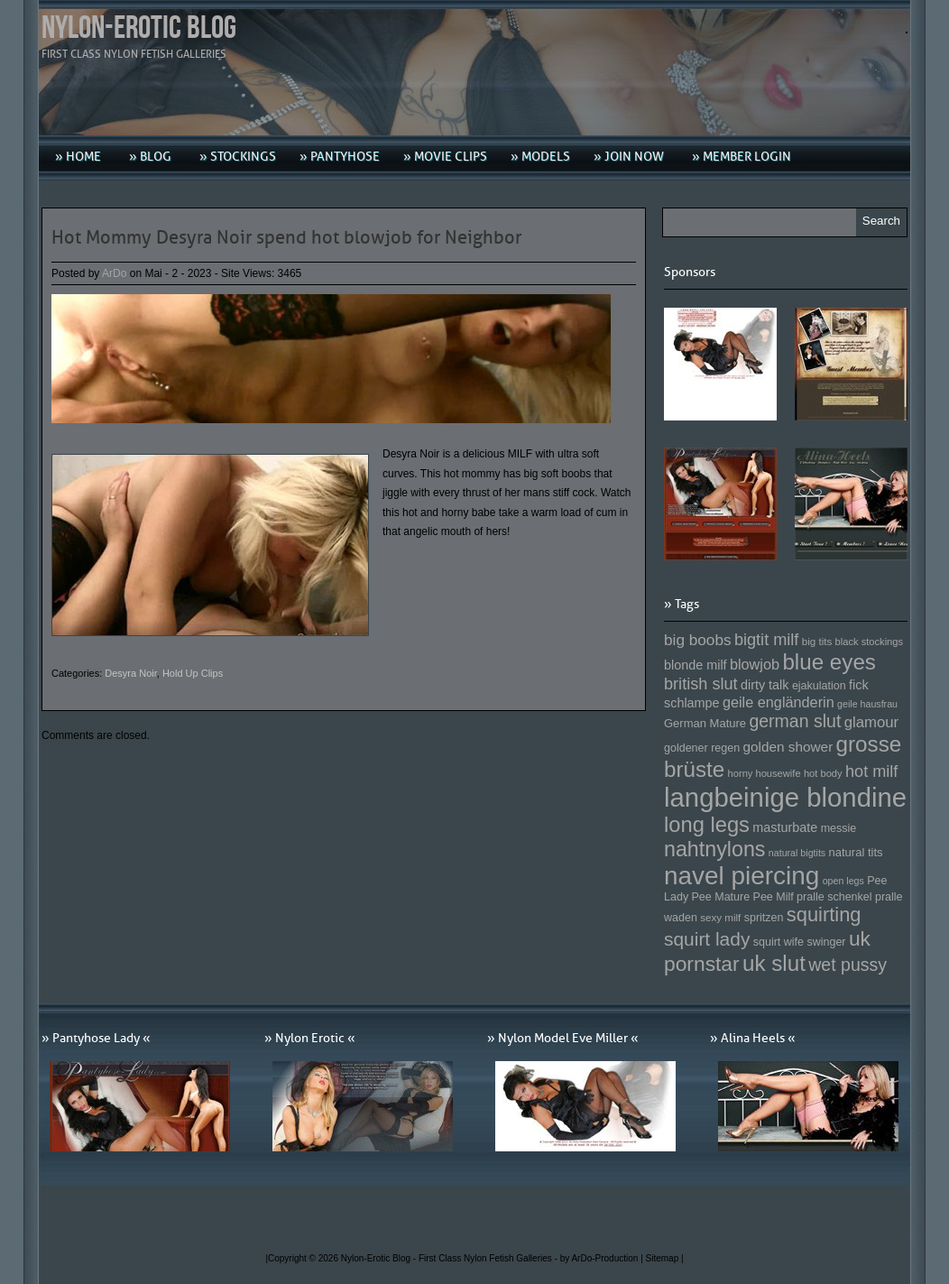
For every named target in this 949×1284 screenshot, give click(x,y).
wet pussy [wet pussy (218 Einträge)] (847, 965)
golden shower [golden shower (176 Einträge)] (788, 746)
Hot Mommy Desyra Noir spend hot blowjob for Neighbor (286, 237)
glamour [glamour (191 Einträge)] (871, 722)
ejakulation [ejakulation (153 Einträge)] (819, 685)
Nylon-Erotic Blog (138, 28)
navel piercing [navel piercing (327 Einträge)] (741, 876)
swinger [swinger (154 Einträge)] (825, 942)
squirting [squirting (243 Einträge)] (824, 914)
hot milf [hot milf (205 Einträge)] (871, 771)
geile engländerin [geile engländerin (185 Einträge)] (778, 702)
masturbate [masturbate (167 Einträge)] (784, 827)
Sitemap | (665, 1258)
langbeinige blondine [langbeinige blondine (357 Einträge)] (785, 797)
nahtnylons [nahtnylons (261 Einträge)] (714, 849)
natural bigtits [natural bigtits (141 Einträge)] (797, 852)
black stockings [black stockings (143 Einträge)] (869, 641)
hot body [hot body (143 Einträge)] (823, 773)
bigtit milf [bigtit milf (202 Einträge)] (766, 640)
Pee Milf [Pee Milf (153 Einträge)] (773, 897)
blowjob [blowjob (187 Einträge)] (754, 664)
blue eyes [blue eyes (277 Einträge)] (829, 662)
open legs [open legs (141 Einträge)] (843, 880)
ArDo (114, 273)
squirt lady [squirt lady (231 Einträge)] (707, 938)
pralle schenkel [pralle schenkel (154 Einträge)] (834, 897)
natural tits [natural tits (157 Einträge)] (856, 852)
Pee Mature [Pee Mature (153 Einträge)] (720, 897)
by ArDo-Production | (603, 1258)
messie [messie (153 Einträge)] (839, 828)
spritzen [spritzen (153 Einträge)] (764, 917)
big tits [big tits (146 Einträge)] (817, 641)
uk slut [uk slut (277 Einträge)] (774, 963)
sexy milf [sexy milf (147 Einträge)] (720, 917)
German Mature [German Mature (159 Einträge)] (705, 723)
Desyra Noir (130, 673)
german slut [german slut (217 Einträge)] (795, 721)
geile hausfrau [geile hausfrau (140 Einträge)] (867, 703)
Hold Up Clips (192, 673)
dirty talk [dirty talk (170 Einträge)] (765, 685)
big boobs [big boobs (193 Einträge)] (698, 640)
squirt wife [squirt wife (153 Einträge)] (778, 942)
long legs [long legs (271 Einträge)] (707, 824)
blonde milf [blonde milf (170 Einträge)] (695, 665)
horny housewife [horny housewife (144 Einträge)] (764, 773)
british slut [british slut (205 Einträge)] (701, 684)
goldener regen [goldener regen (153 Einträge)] (702, 748)
